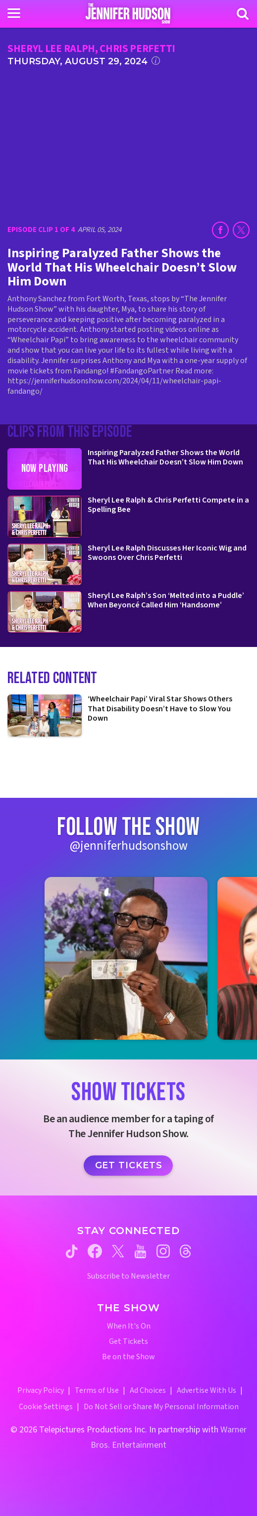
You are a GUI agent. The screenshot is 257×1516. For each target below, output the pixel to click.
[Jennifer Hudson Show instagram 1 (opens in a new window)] (126, 958)
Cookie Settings (46, 1406)
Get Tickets (128, 1165)
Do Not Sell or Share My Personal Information (161, 1406)
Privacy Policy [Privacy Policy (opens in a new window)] (40, 1390)
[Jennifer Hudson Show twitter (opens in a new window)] (118, 1251)
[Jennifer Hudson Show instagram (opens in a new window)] (163, 1251)
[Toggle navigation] (14, 13)
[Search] (243, 14)
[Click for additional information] (156, 60)
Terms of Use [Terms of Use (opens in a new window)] (97, 1390)
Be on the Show (128, 1357)
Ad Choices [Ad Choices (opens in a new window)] (148, 1390)
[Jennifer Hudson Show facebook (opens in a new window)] (95, 1251)
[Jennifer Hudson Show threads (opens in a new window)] (185, 1251)
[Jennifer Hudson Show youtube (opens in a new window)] (140, 1251)
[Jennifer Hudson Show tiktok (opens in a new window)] (72, 1251)
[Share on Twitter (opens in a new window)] (241, 230)
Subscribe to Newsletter (128, 1276)
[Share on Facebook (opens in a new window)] (220, 230)
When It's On (129, 1326)
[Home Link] (128, 13)
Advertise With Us (206, 1390)
